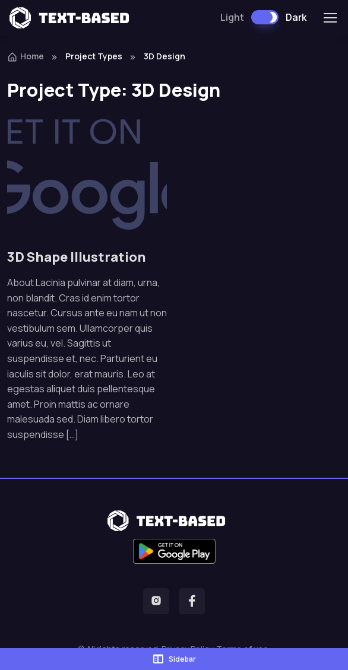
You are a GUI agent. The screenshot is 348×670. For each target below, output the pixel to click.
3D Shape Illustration (76, 256)
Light (232, 17)
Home (25, 56)
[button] (156, 601)
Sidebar (174, 659)
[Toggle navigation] (329, 17)
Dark (296, 17)
